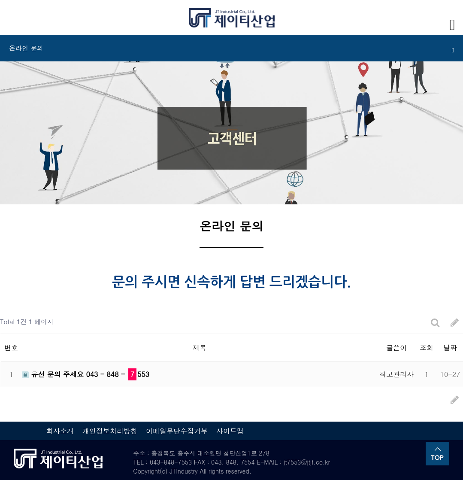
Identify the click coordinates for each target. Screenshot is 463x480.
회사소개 (60, 431)
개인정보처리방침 (109, 431)
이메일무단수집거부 (177, 431)
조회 (426, 347)
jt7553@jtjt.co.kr (307, 462)
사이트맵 (230, 431)
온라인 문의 (231, 48)
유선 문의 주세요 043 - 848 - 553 (85, 374)
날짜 (450, 347)
